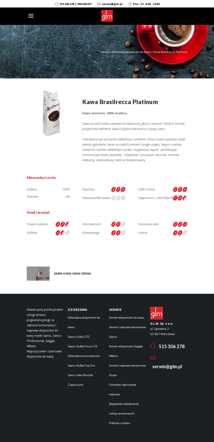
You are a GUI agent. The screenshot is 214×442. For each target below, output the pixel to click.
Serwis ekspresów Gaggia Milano (126, 351)
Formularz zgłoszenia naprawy (122, 389)
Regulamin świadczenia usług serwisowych (124, 408)
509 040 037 (84, 4)
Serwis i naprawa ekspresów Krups (127, 370)
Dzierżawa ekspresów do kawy (84, 322)
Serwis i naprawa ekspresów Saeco (127, 331)
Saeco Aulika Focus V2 (82, 346)
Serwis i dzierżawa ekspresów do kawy (126, 52)
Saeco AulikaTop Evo (81, 365)
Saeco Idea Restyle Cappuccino (80, 379)
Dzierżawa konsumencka (84, 356)
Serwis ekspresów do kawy (126, 317)
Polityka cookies (119, 423)
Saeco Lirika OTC (79, 336)
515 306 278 (67, 4)
